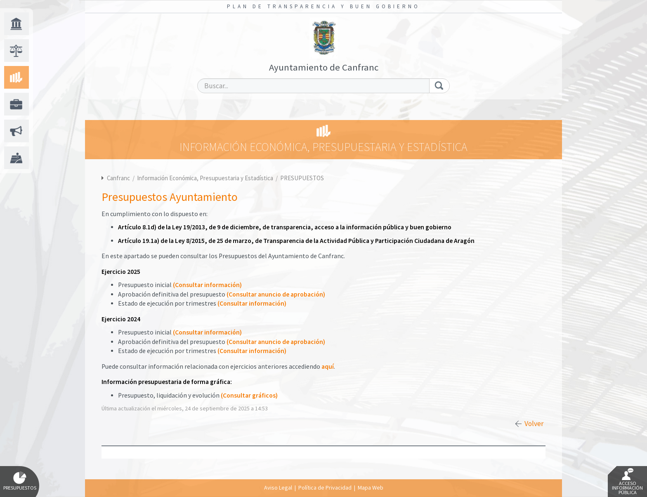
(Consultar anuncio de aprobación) (276, 294)
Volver (533, 423)
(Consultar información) (207, 285)
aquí (327, 366)
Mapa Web (370, 487)
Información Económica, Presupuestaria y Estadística (205, 178)
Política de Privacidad (325, 487)
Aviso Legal (278, 487)
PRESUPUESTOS (302, 178)
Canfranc (118, 178)
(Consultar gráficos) (249, 395)
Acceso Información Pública (627, 481)
